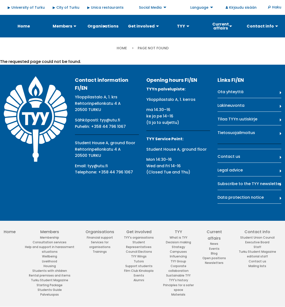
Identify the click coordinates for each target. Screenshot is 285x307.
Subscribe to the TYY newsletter (249, 184)
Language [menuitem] (199, 7)
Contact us (229, 156)
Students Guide (50, 290)
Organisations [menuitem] (103, 26)
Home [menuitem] (24, 26)
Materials (178, 294)
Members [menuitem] (62, 26)
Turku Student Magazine (49, 280)
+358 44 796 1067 (108, 126)
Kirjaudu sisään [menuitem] (243, 7)
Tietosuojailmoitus (236, 133)
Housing (50, 266)
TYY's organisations (139, 237)
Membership (49, 237)
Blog (214, 253)
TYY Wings (139, 256)
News (214, 244)
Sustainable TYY (178, 275)
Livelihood (49, 261)
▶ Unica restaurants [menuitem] (105, 7)
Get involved (139, 232)
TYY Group (178, 261)
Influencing (178, 256)
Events (139, 275)
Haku (276, 7)
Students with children (49, 271)
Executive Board (257, 242)
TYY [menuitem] (181, 26)
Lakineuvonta (231, 105)
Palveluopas (49, 294)
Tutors (139, 261)
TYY (178, 232)
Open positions (214, 258)
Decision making (178, 242)
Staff (257, 247)
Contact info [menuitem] (260, 26)
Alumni (138, 280)
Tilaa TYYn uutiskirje (237, 119)
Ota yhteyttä (230, 92)
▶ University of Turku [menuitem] (26, 7)
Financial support (100, 237)
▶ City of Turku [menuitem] (66, 7)
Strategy (178, 247)
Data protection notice (241, 197)
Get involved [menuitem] (141, 26)
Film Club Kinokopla (138, 271)
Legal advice (230, 170)
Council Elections (139, 252)
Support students (139, 266)
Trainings (100, 252)
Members (49, 232)
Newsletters (214, 263)
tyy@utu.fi (110, 120)
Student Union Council (257, 237)
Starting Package (50, 285)
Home (122, 48)
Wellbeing (49, 256)
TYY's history (178, 280)
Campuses (178, 252)
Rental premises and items (49, 275)
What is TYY (178, 237)
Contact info (257, 232)
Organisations (100, 232)
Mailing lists (257, 266)
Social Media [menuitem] (150, 7)
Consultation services (49, 242)
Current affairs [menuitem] (220, 26)
